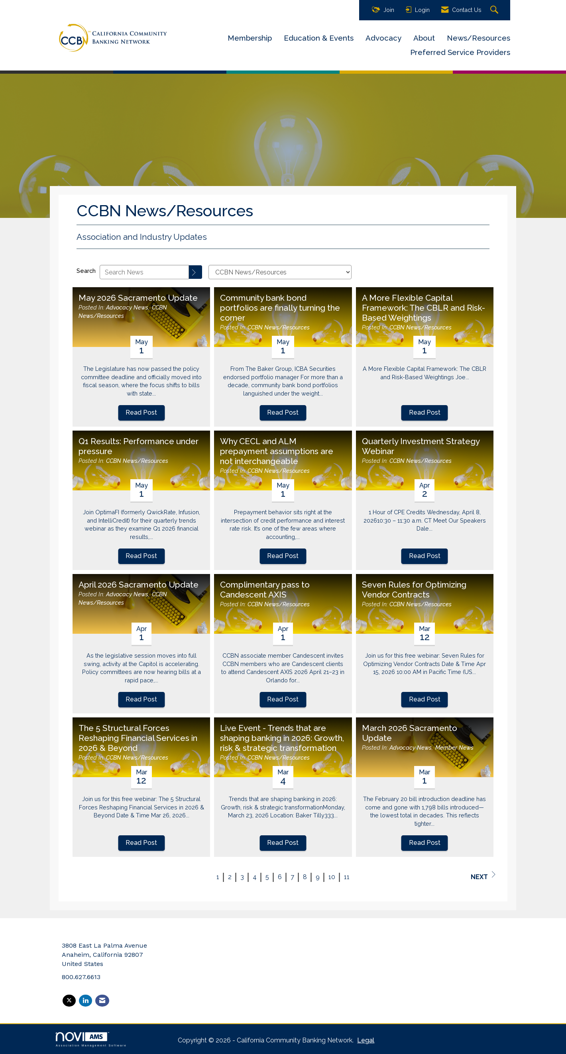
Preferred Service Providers (460, 52)
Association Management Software (91, 1039)
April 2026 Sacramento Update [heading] (138, 585)
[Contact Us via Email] (102, 1001)
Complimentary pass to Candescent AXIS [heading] (265, 589)
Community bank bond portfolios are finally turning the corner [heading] (280, 308)
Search (86, 270)
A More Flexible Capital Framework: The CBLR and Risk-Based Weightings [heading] (423, 308)
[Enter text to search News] (144, 272)
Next (483, 876)
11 (347, 877)
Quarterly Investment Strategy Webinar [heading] (421, 446)
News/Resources (478, 37)
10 (331, 877)
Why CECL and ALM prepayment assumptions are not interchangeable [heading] (276, 451)
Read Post (141, 412)
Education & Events (319, 37)
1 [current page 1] (217, 877)
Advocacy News (127, 307)
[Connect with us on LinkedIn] (85, 1001)
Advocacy (383, 37)
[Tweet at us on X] (69, 1001)
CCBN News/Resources (279, 327)
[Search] (195, 272)
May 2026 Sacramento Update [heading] (138, 298)
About (424, 37)
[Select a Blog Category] (280, 272)
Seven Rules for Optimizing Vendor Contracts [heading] (414, 589)
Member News (454, 747)
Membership (250, 37)
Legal (365, 1040)
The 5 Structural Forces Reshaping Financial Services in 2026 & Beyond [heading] (138, 738)
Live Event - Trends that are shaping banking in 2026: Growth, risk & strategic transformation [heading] (282, 738)
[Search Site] (495, 10)
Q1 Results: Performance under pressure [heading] (138, 446)
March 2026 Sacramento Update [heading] (409, 733)
